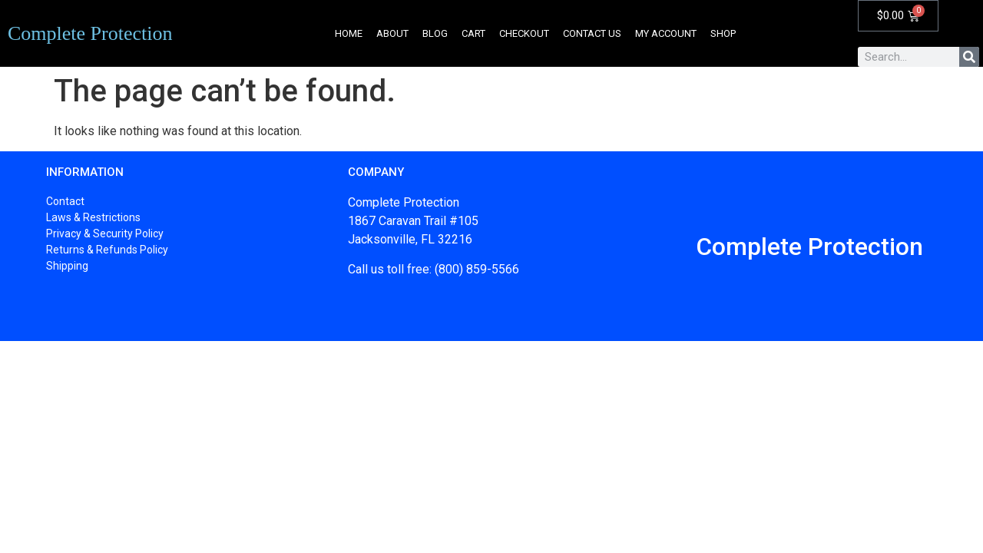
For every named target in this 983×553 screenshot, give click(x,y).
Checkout (524, 33)
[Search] (969, 57)
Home (348, 33)
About (392, 33)
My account (666, 33)
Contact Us (592, 33)
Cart (473, 33)
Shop (723, 33)
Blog (435, 33)
